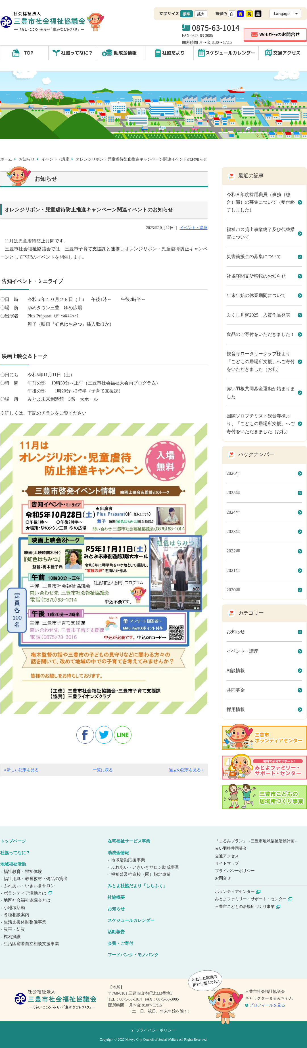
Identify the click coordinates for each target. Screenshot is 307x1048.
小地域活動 (15, 907)
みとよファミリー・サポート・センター (253, 899)
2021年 (233, 570)
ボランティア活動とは (28, 893)
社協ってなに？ (77, 53)
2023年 (233, 531)
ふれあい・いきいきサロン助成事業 (145, 867)
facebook (85, 735)
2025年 (233, 492)
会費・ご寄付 (120, 943)
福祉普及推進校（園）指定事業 (141, 874)
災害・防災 (15, 929)
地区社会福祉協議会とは (28, 900)
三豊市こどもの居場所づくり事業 (247, 906)
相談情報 (236, 670)
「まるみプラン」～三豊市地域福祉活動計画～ (256, 841)
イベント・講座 (55, 159)
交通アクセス (286, 53)
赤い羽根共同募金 (231, 848)
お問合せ (223, 878)
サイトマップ (227, 863)
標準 (186, 13)
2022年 (233, 550)
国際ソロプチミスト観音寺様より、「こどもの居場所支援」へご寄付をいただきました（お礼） (261, 423)
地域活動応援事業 (128, 860)
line (122, 735)
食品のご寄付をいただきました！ (261, 334)
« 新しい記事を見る (21, 770)
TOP (28, 53)
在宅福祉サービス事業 (129, 841)
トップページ (13, 841)
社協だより (173, 53)
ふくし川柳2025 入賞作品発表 (258, 315)
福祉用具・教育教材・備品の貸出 (36, 878)
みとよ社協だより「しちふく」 (137, 885)
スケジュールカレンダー (230, 53)
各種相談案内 (17, 914)
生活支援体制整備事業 (25, 922)
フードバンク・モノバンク (133, 955)
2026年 (233, 473)
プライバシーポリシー (235, 871)
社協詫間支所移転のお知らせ (256, 276)
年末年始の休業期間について (256, 295)
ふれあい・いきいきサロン (30, 885)
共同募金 (236, 690)
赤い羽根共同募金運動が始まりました (261, 392)
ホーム (6, 159)
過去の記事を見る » (186, 770)
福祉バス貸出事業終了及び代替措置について (261, 233)
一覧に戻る (103, 770)
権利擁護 (13, 936)
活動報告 (116, 932)
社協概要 (116, 897)
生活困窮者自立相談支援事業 (32, 943)
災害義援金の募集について (254, 256)
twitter (104, 735)
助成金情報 (125, 53)
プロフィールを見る (267, 1005)
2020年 (233, 589)
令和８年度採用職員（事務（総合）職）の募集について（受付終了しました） (261, 202)
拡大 (200, 13)
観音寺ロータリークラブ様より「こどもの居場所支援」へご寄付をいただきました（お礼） (261, 361)
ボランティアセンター (237, 891)
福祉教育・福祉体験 (23, 871)
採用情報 (236, 709)
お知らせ (27, 159)
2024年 (233, 512)
